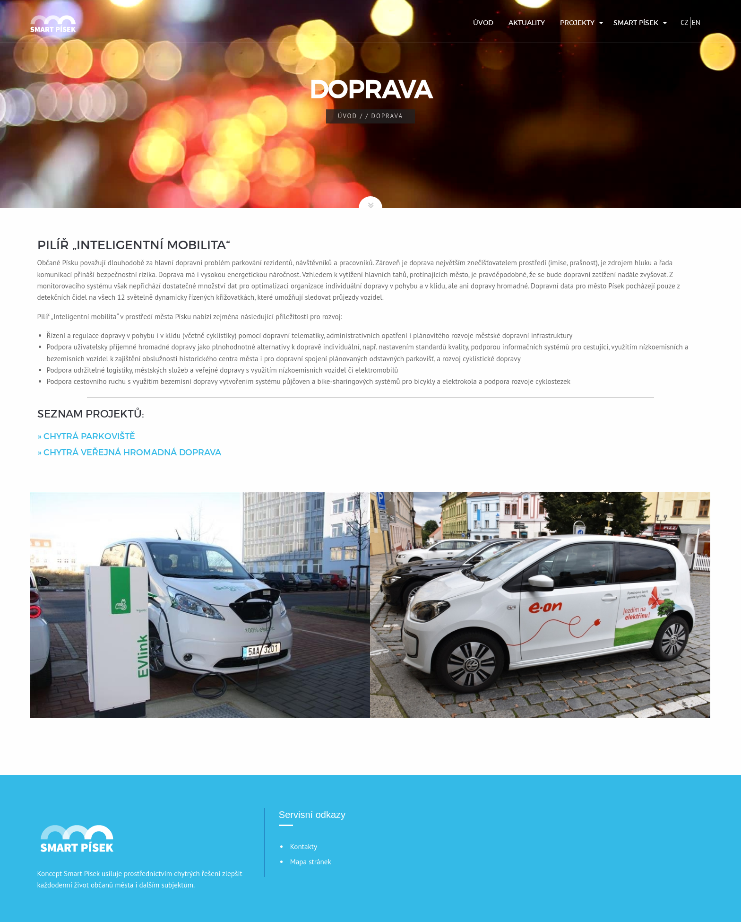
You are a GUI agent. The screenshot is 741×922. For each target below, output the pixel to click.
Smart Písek (635, 22)
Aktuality (526, 22)
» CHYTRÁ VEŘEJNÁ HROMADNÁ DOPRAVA (129, 452)
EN (696, 22)
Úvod (483, 22)
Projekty (577, 22)
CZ (685, 22)
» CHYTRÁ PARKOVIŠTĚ (86, 436)
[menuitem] (483, 22)
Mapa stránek (310, 861)
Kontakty (303, 846)
